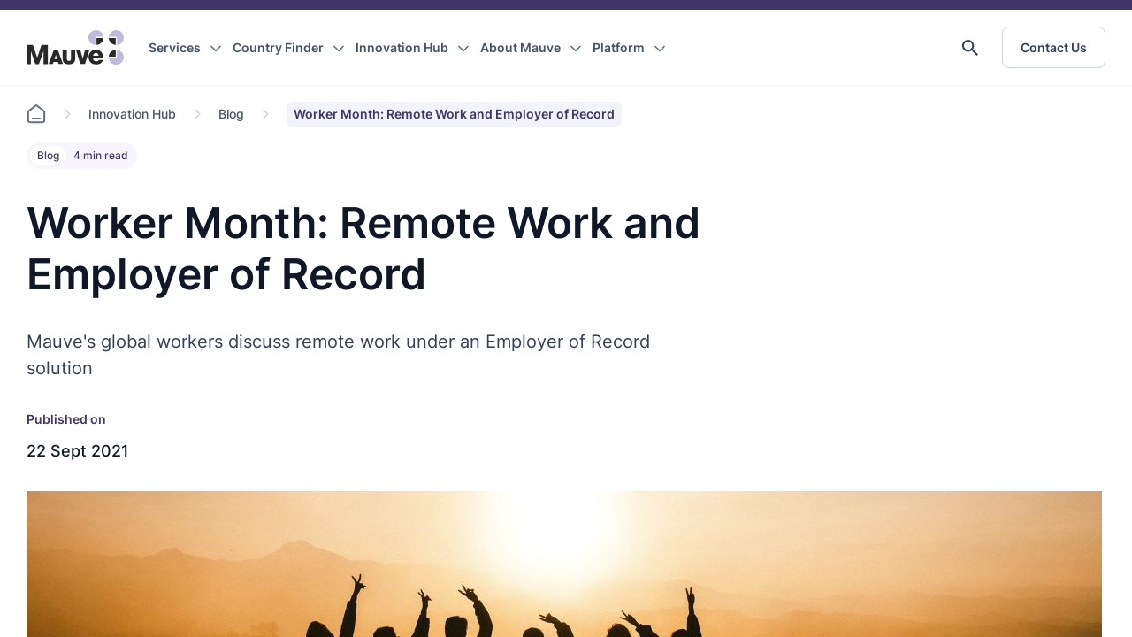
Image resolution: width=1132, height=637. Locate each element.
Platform (619, 47)
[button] (970, 47)
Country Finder (278, 47)
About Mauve (520, 47)
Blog (231, 113)
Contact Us (1054, 47)
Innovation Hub (402, 47)
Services (175, 47)
